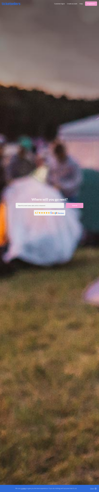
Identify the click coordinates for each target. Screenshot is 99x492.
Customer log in (59, 4)
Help (81, 4)
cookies (23, 488)
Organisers (91, 4)
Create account (72, 4)
